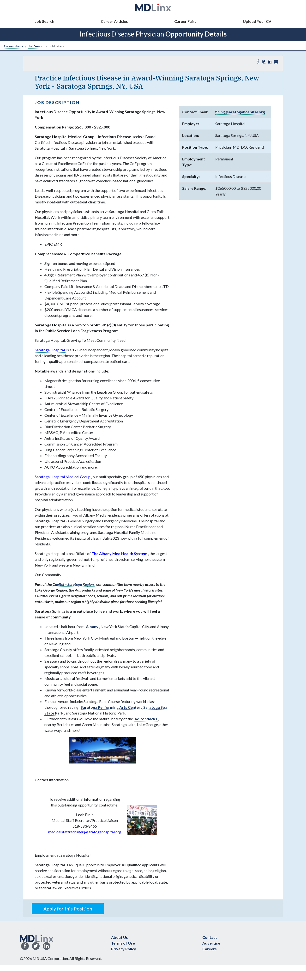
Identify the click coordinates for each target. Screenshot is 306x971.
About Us (119, 937)
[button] (276, 61)
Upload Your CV (257, 21)
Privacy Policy (123, 949)
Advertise (211, 943)
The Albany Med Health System (119, 553)
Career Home (13, 46)
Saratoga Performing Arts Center (110, 707)
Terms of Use (123, 943)
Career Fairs (185, 21)
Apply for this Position (67, 908)
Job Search (44, 21)
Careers (209, 949)
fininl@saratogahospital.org (240, 112)
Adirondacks (146, 718)
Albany (92, 626)
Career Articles (114, 21)
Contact (209, 937)
